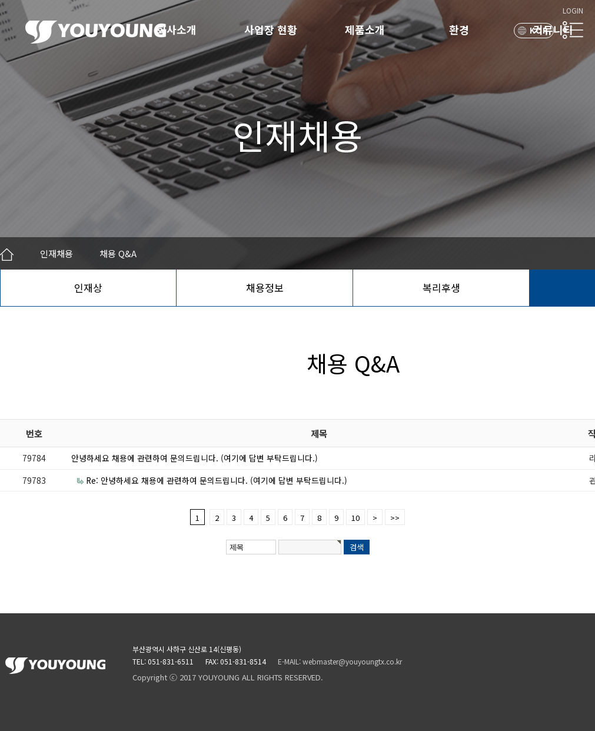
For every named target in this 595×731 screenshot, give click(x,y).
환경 (459, 29)
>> (395, 517)
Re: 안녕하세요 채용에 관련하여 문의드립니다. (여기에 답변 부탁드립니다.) (216, 480)
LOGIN (573, 10)
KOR (539, 30)
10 (355, 517)
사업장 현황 (270, 29)
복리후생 (441, 287)
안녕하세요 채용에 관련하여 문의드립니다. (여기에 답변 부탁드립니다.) (194, 458)
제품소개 (365, 29)
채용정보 (265, 287)
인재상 (88, 287)
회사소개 (177, 29)
